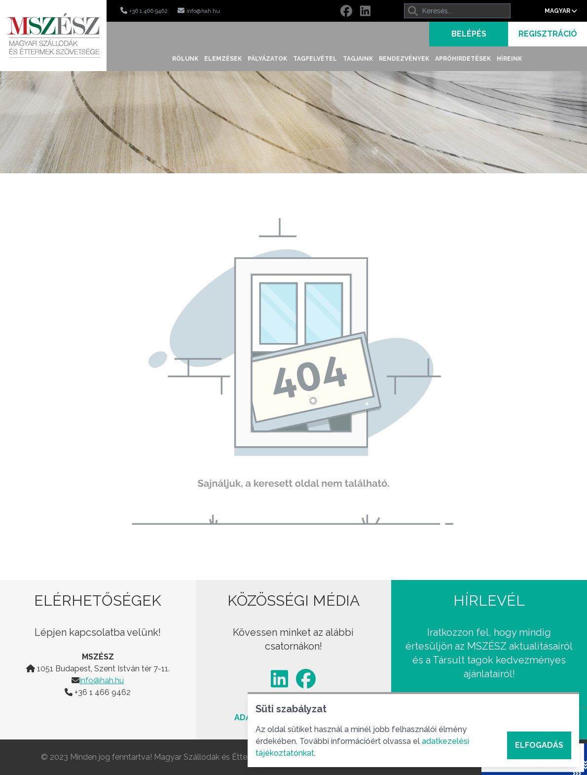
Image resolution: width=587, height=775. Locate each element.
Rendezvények (404, 58)
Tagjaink (358, 58)
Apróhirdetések (463, 58)
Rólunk (185, 58)
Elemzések (223, 58)
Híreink (509, 58)
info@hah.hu (101, 680)
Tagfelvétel (315, 58)
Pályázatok (267, 58)
